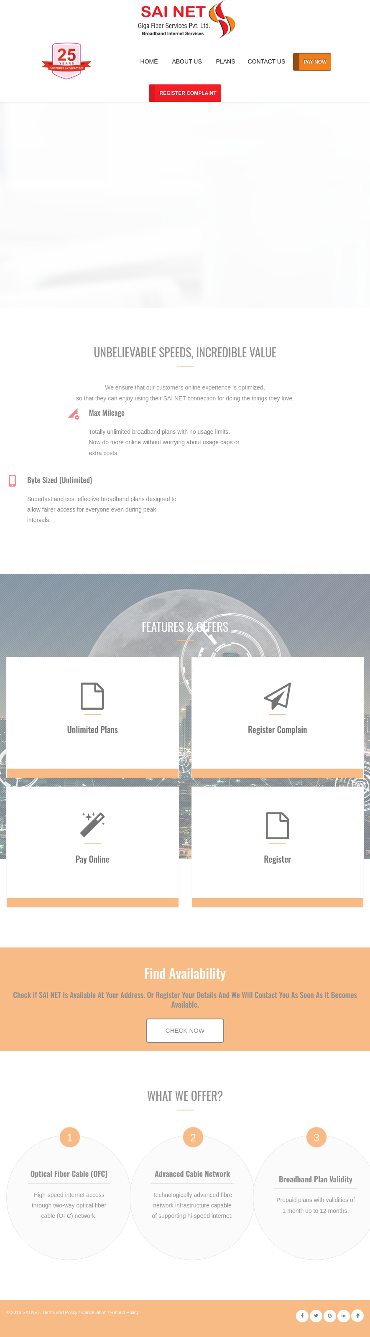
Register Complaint (187, 93)
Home (149, 61)
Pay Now (315, 62)
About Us (187, 61)
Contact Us (267, 61)
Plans (225, 61)
